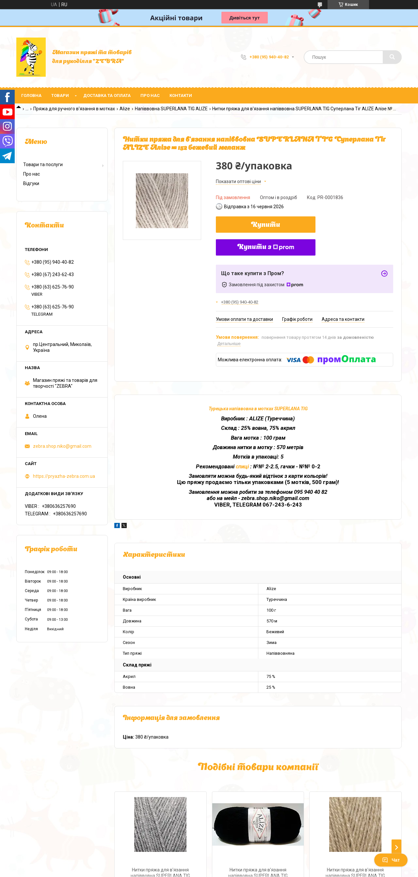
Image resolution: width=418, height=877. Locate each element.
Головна (31, 95)
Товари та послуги (43, 164)
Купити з (265, 247)
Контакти (180, 95)
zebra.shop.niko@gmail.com (62, 446)
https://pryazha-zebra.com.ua (64, 476)
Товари (60, 95)
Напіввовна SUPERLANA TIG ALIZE (171, 108)
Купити (265, 225)
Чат (391, 860)
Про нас (150, 95)
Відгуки (31, 183)
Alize (125, 108)
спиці (243, 466)
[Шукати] (392, 57)
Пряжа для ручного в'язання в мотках (74, 108)
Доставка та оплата (107, 95)
